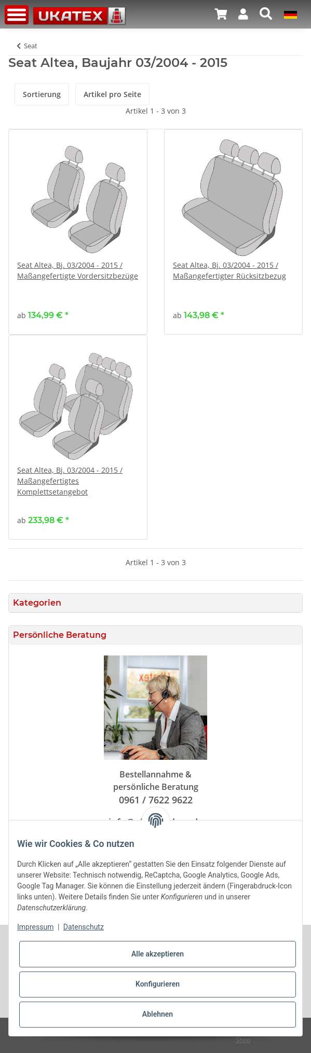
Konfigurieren (158, 984)
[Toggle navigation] (17, 14)
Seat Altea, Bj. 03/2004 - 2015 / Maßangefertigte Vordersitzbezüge (77, 270)
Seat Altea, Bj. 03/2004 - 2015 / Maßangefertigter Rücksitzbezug (229, 270)
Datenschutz (83, 927)
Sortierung (42, 94)
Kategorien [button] (37, 603)
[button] (243, 14)
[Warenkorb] (221, 14)
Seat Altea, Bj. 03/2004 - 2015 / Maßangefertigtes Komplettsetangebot (70, 481)
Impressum (35, 927)
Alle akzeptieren (157, 954)
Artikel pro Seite (112, 94)
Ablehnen (157, 1014)
